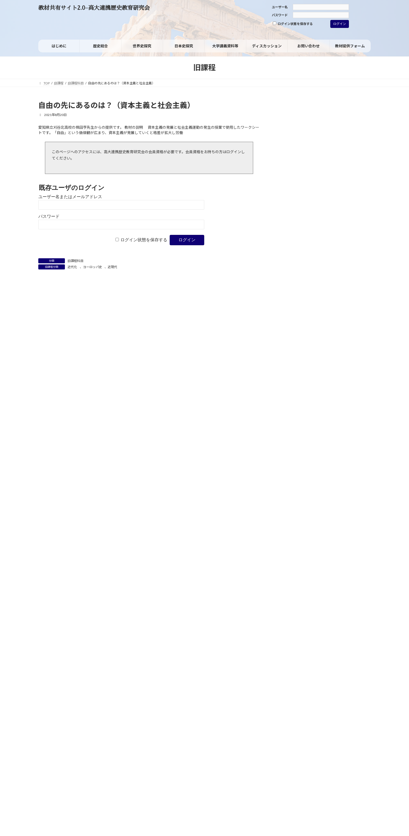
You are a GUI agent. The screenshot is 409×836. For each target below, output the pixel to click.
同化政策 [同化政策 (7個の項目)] (293, 320)
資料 (286, 206)
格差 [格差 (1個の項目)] (347, 348)
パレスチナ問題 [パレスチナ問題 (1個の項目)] (291, 288)
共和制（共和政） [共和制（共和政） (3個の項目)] (324, 314)
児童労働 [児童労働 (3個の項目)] (290, 314)
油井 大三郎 (337, 513)
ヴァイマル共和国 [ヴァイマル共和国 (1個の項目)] (293, 308)
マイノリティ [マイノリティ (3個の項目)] (337, 294)
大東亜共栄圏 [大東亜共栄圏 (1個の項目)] (290, 328)
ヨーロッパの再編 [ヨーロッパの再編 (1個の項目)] (315, 301)
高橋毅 (333, 471)
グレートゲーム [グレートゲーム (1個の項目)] (316, 273)
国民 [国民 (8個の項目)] (319, 320)
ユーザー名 (280, 7)
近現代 (112, 267)
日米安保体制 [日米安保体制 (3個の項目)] (295, 348)
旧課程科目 (76, 261)
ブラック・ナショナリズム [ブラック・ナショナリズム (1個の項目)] (299, 294)
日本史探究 (291, 184)
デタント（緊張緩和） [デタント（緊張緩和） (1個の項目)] (352, 281)
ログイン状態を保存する (293, 24)
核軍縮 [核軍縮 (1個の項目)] (333, 348)
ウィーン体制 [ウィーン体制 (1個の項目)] (290, 273)
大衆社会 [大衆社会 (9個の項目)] (319, 327)
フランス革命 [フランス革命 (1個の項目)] (351, 288)
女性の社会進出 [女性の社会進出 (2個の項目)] (294, 335)
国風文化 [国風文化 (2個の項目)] (341, 321)
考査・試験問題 (295, 217)
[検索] (355, 106)
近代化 (72, 267)
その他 (288, 240)
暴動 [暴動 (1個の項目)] (318, 348)
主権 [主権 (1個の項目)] (339, 308)
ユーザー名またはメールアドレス (70, 196)
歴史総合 (289, 172)
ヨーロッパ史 (92, 267)
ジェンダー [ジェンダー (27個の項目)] (305, 279)
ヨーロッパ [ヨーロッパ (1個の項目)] (288, 301)
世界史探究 (291, 195)
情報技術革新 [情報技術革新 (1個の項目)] (352, 335)
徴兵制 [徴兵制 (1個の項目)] (332, 335)
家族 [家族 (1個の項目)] (317, 335)
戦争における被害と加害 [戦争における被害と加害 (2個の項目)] (302, 342)
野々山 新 (324, 429)
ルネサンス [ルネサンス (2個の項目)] (343, 301)
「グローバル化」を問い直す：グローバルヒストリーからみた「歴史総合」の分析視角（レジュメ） (332, 464)
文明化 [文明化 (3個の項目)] (337, 341)
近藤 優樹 (350, 548)
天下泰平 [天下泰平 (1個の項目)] (345, 328)
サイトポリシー (54, 742)
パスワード (280, 15)
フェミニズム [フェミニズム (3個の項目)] (322, 288)
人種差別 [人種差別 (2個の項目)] (357, 308)
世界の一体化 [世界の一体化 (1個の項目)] (320, 308)
